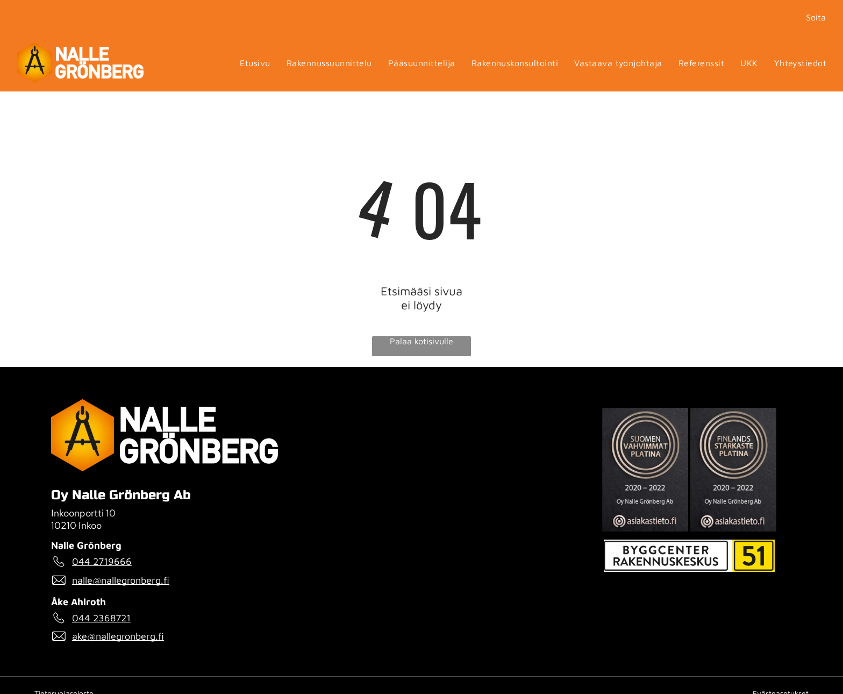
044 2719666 (102, 561)
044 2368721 (101, 618)
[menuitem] (255, 63)
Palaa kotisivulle (421, 341)
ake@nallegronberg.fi (118, 636)
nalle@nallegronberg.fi (120, 580)
